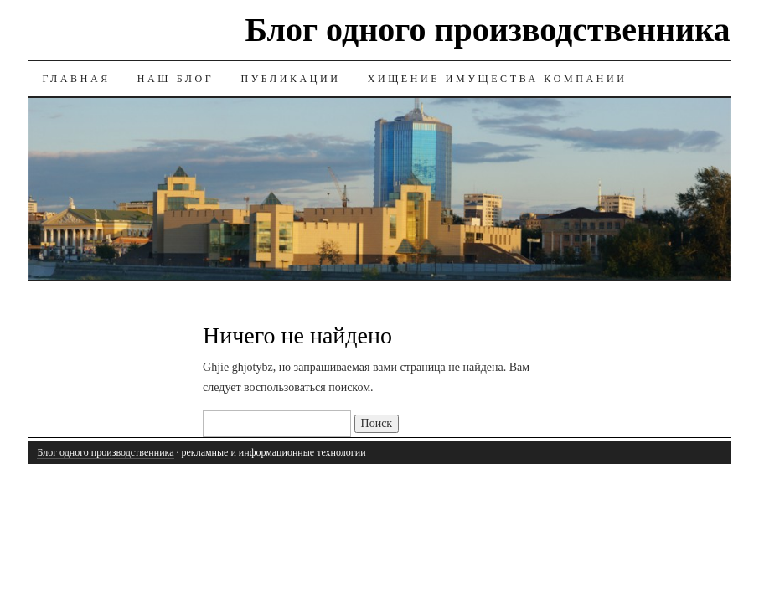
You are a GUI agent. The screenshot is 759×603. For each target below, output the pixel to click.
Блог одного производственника (488, 30)
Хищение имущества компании (497, 79)
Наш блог (175, 79)
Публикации (290, 79)
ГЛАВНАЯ (76, 79)
